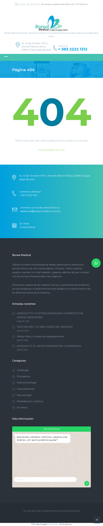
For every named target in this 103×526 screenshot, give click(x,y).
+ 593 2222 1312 (72, 49)
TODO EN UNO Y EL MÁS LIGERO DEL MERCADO (45, 326)
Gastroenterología (26, 382)
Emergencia (23, 376)
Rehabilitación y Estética (30, 401)
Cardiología (23, 370)
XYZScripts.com (65, 524)
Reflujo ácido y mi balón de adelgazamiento (40, 336)
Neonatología (24, 395)
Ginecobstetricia (25, 389)
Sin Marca (22, 407)
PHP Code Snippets (39, 524)
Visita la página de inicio (51, 149)
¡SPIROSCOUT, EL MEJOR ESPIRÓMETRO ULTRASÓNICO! (49, 346)
